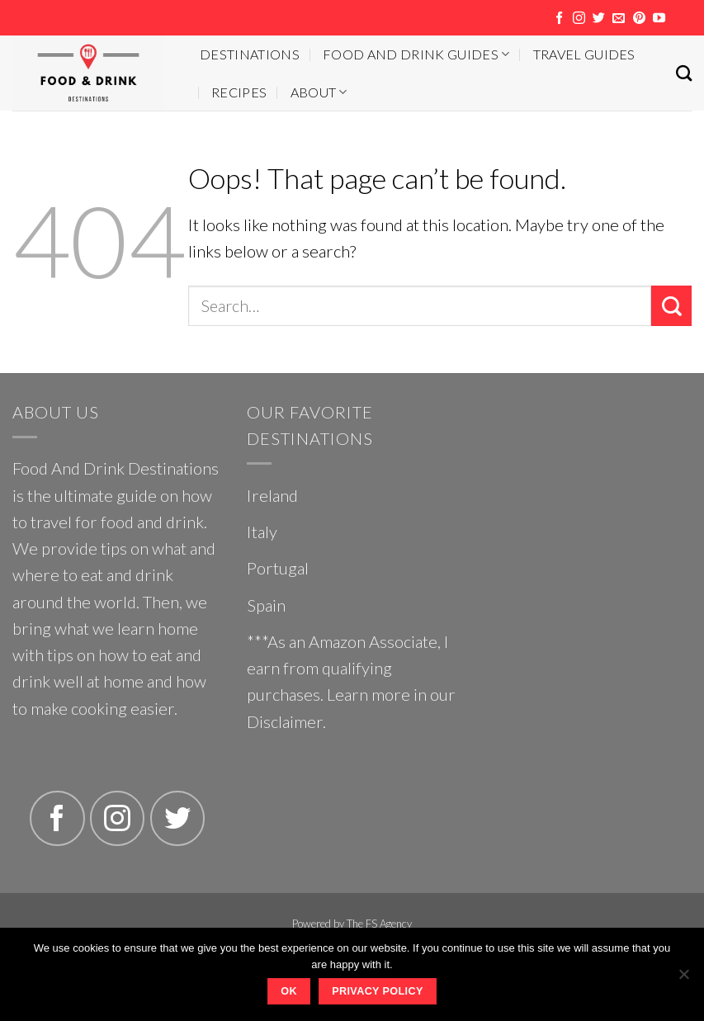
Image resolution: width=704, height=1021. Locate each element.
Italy (262, 531)
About (319, 92)
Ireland (272, 495)
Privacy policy (377, 991)
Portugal (278, 568)
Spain (266, 605)
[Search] (684, 73)
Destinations (250, 54)
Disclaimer (285, 721)
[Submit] (671, 306)
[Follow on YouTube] (659, 19)
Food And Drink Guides (416, 54)
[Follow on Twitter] (599, 19)
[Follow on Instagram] (579, 19)
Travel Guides (584, 54)
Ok (289, 991)
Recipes (239, 92)
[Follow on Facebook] (559, 19)
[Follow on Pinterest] (639, 19)
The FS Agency (379, 923)
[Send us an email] (618, 19)
